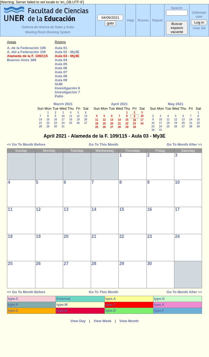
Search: (177, 8)
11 (70, 116)
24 (63, 123)
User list (199, 28)
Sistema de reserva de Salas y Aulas (47, 27)
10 (63, 116)
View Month (129, 321)
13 (85, 116)
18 (70, 119)
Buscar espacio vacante (177, 28)
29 (47, 126)
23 (55, 123)
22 (47, 123)
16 (55, 119)
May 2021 (175, 104)
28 (40, 126)
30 (55, 126)
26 (78, 123)
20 (85, 119)
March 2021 (63, 104)
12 (78, 116)
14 (40, 119)
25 (70, 123)
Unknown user (199, 14)
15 (47, 119)
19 (78, 119)
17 (63, 119)
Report (157, 20)
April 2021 (119, 104)
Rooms (143, 20)
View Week (102, 321)
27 (85, 123)
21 (40, 123)
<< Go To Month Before (26, 144)
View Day (78, 321)
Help (130, 20)
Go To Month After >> (184, 144)
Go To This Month (103, 144)
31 (63, 126)
